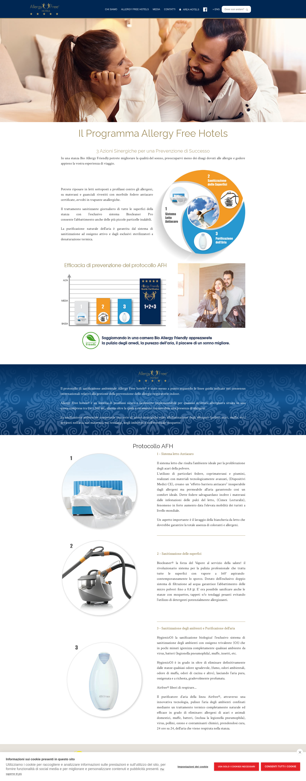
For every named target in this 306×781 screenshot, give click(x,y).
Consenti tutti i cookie (280, 766)
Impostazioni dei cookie (193, 766)
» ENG (216, 9)
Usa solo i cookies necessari (236, 766)
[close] (300, 752)
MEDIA (156, 9)
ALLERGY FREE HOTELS (135, 9)
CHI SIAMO (111, 9)
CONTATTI (169, 9)
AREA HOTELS (189, 9)
